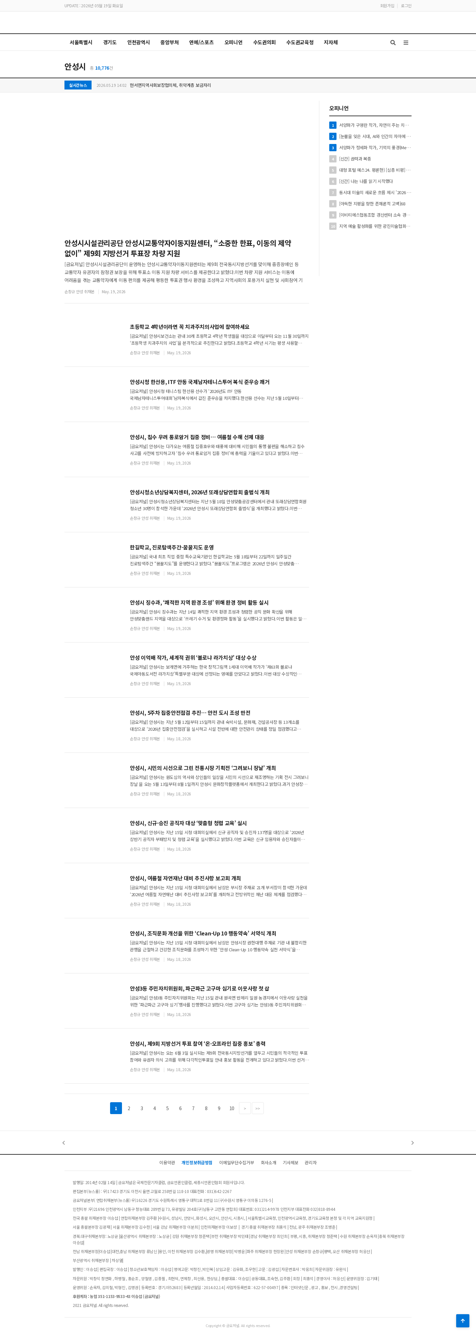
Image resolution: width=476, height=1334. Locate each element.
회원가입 (387, 5)
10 (231, 1108)
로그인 (406, 5)
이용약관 (167, 1162)
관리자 (310, 1162)
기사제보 (290, 1162)
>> (257, 1108)
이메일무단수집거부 (236, 1162)
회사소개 (268, 1162)
